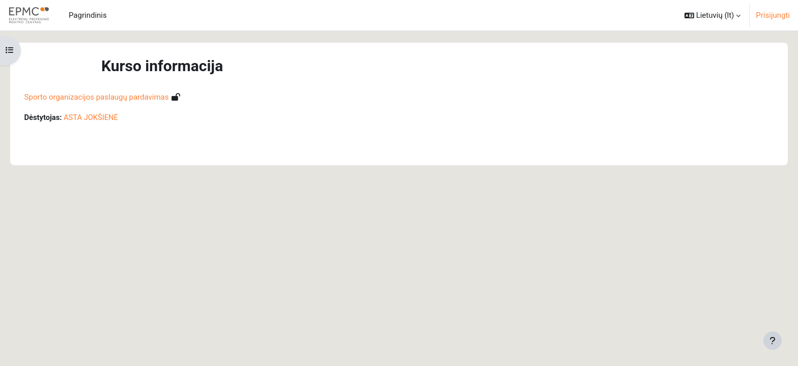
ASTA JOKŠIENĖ (106, 117)
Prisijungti (773, 15)
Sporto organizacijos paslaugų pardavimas (111, 97)
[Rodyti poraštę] (772, 340)
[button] (712, 15)
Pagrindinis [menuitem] (88, 15)
